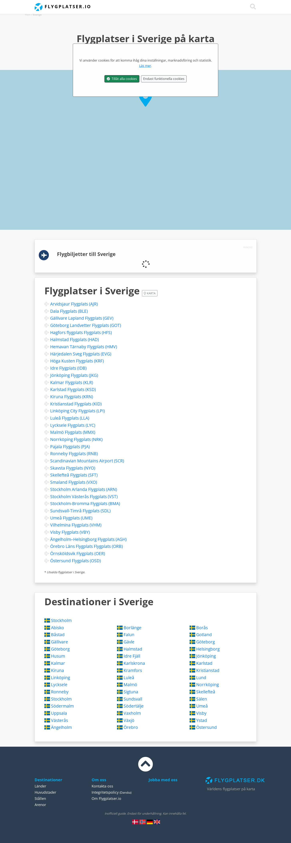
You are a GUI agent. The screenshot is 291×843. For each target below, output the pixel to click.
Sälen (201, 699)
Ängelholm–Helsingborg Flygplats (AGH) (88, 539)
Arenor (40, 804)
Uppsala (59, 713)
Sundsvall (133, 699)
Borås (202, 627)
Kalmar (58, 663)
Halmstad (133, 649)
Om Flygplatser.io (106, 798)
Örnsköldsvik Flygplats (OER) (77, 553)
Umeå (202, 706)
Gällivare (59, 642)
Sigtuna (131, 692)
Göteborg (205, 642)
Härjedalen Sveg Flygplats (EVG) (80, 354)
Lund (201, 677)
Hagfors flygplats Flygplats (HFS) (81, 332)
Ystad (201, 720)
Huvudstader (45, 792)
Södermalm (62, 706)
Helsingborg (208, 649)
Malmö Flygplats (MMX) (72, 432)
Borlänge (132, 627)
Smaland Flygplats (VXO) (73, 482)
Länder (40, 786)
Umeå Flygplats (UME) (71, 518)
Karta (150, 293)
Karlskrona (134, 663)
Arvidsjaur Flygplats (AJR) (74, 304)
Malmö (130, 684)
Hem (27, 14)
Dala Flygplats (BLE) (69, 311)
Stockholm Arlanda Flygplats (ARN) (83, 489)
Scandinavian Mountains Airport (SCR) (87, 461)
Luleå (129, 677)
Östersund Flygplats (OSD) (75, 560)
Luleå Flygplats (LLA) (69, 418)
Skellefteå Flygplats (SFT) (74, 475)
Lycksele (59, 684)
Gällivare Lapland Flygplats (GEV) (81, 318)
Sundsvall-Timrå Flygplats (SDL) (80, 511)
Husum (58, 656)
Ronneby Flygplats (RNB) (74, 453)
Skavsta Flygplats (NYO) (72, 468)
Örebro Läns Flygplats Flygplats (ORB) (86, 546)
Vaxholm (132, 713)
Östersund (206, 727)
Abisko (57, 627)
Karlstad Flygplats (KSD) (73, 389)
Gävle (129, 642)
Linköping (60, 677)
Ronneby (60, 692)
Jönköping (206, 656)
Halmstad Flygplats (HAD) (74, 339)
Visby (201, 713)
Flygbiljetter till (86, 254)
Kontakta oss (102, 786)
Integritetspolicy (105, 792)
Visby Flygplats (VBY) (70, 532)
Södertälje (134, 706)
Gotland (204, 634)
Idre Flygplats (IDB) (68, 368)
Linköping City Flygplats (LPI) (77, 411)
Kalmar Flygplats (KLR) (71, 382)
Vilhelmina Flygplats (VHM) (75, 525)
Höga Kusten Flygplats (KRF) (77, 361)
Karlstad (204, 663)
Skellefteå (205, 692)
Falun (129, 634)
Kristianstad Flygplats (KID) (76, 404)
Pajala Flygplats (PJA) (70, 446)
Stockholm (61, 620)
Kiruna (57, 670)
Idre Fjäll (132, 656)
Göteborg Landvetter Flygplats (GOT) (85, 325)
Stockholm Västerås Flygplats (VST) (84, 496)
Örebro (131, 727)
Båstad (58, 634)
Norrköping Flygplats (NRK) (76, 439)
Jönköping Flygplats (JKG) (74, 375)
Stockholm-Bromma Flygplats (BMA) (85, 503)
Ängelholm (61, 727)
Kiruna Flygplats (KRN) (71, 396)
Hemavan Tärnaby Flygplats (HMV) (83, 346)
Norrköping (207, 684)
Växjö (129, 720)
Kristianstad (207, 670)
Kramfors (133, 670)
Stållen (40, 798)
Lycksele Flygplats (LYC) (72, 425)
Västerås (59, 720)
